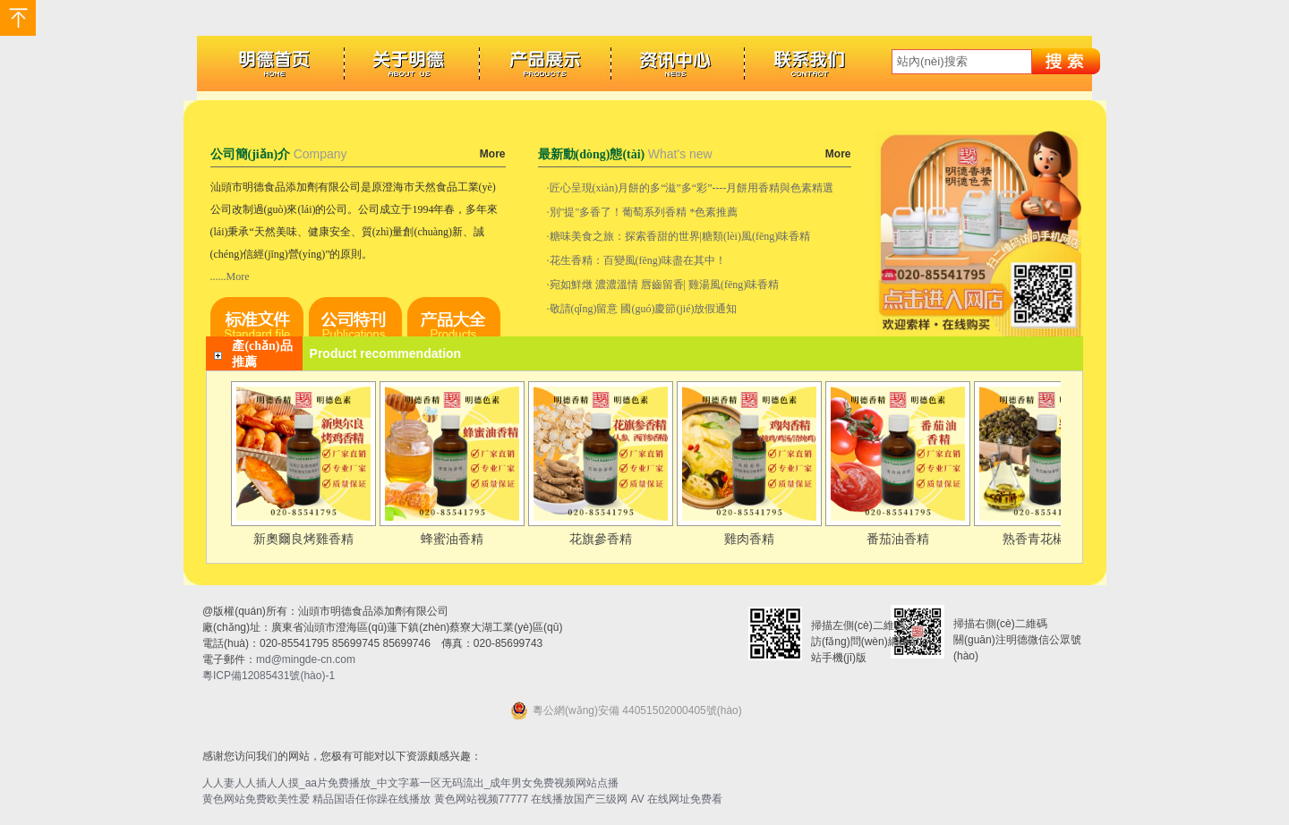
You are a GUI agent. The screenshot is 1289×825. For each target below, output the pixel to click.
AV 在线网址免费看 (676, 799)
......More (230, 276)
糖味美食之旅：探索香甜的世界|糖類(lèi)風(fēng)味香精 (680, 236)
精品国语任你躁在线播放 (371, 799)
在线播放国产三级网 (579, 799)
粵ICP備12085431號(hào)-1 (268, 675)
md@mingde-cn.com (305, 659)
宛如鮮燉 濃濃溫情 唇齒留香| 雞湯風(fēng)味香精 (665, 284)
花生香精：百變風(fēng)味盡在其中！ (638, 260)
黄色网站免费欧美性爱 (256, 799)
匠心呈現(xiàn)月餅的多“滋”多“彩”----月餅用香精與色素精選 (692, 188)
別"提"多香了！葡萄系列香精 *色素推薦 (644, 212)
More (493, 154)
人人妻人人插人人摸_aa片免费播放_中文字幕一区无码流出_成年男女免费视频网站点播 (410, 783)
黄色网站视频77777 (481, 799)
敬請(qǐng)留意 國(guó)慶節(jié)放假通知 (644, 308)
